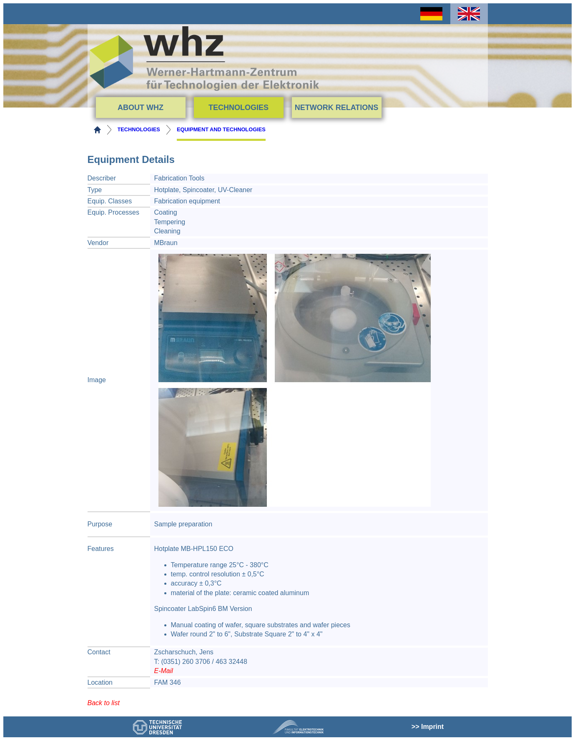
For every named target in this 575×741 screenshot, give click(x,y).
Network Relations (337, 107)
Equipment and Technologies (221, 129)
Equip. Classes (110, 201)
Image (97, 379)
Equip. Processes (114, 212)
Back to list (104, 702)
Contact (99, 652)
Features (101, 548)
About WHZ (140, 107)
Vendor (98, 242)
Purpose (100, 524)
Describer (102, 178)
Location (100, 682)
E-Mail (163, 670)
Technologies (238, 107)
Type (95, 189)
